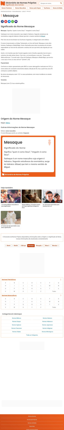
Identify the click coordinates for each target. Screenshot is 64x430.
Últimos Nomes (32, 394)
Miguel (43, 36)
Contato (32, 418)
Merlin (16, 224)
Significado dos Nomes (6, 11)
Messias (54, 224)
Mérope (23, 224)
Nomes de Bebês (32, 401)
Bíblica (8, 123)
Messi (47, 224)
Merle (8, 224)
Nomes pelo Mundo (32, 398)
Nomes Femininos (9, 258)
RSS (32, 421)
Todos (54, 270)
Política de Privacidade (32, 408)
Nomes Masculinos (16, 11)
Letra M (24, 11)
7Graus (10, 427)
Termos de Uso (32, 414)
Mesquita (39, 224)
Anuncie (32, 411)
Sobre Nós (32, 404)
